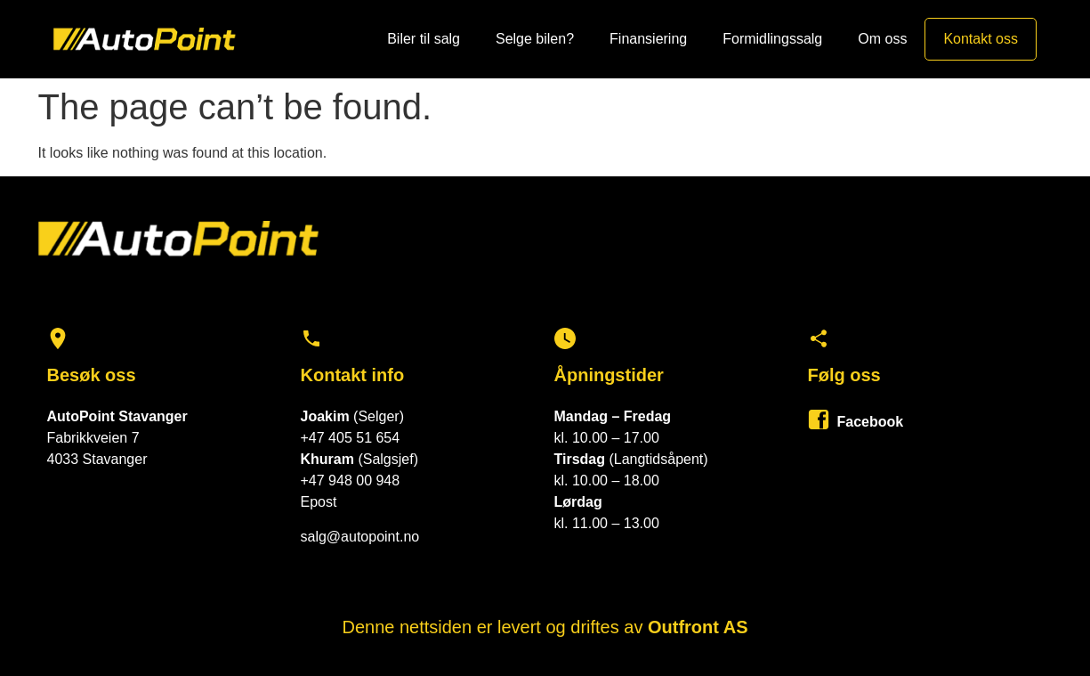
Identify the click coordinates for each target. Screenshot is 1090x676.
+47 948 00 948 (350, 480)
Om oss (882, 38)
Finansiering (648, 38)
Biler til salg (423, 38)
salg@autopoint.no (360, 536)
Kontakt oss (980, 38)
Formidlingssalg (772, 38)
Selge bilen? (535, 38)
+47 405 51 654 (350, 437)
